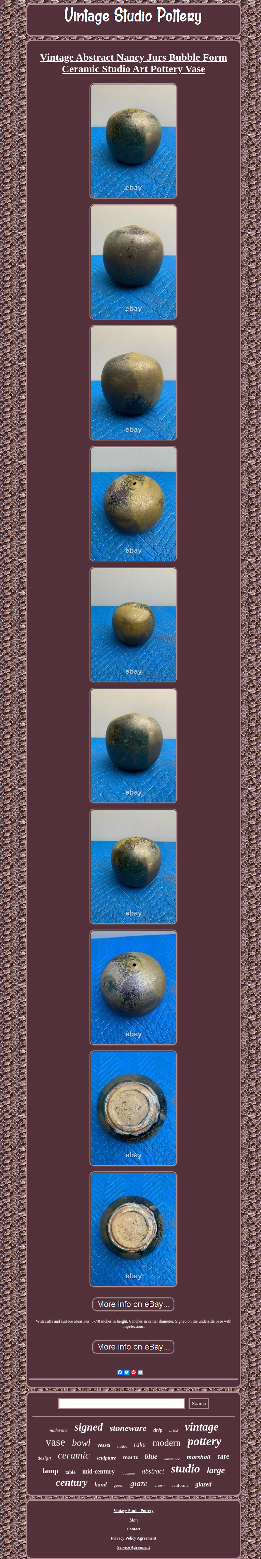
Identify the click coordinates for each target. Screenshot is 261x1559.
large (216, 1470)
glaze (139, 1483)
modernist (58, 1430)
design (44, 1458)
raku (140, 1444)
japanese (128, 1473)
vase (55, 1442)
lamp (50, 1470)
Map (133, 1519)
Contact (134, 1529)
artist (173, 1430)
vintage (202, 1427)
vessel (103, 1445)
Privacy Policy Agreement (133, 1538)
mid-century (98, 1471)
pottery (204, 1441)
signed (88, 1427)
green (118, 1485)
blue (151, 1456)
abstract (153, 1471)
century (71, 1482)
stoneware (128, 1428)
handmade (172, 1459)
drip (158, 1430)
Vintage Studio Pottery (134, 1510)
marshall (199, 1457)
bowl (81, 1442)
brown (159, 1485)
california (180, 1485)
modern (167, 1443)
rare (223, 1456)
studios (122, 1446)
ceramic (74, 1455)
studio (185, 1468)
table (70, 1472)
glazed (203, 1484)
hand (100, 1484)
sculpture (106, 1458)
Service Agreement (133, 1547)
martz (130, 1457)
